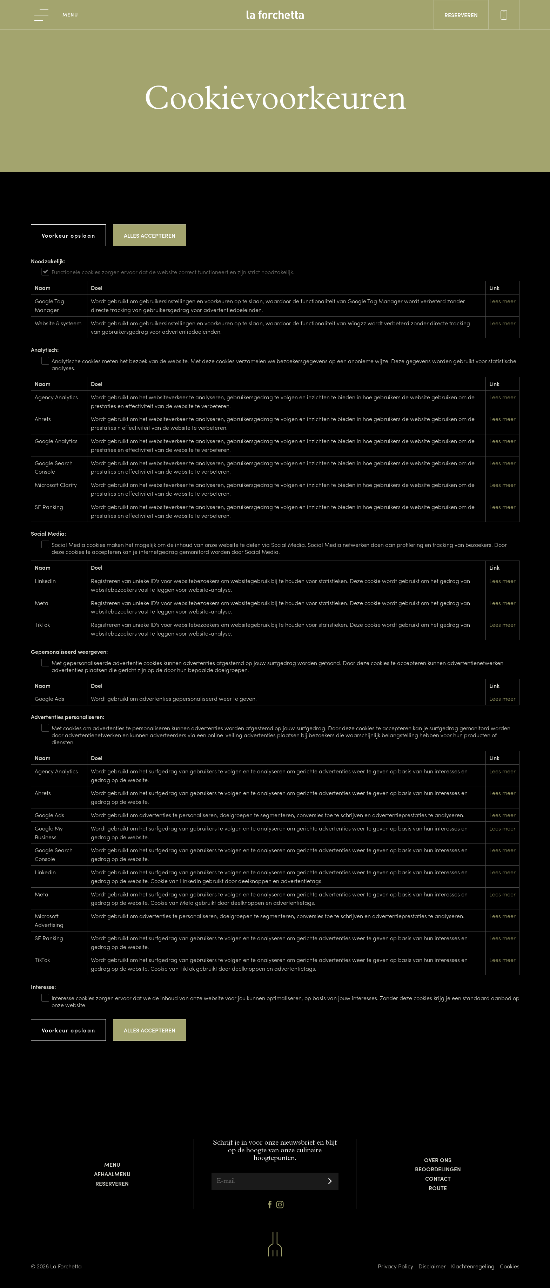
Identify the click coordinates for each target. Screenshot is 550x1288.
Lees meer (502, 301)
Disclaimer (432, 1266)
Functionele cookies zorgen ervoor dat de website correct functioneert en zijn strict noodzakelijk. (173, 272)
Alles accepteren (149, 235)
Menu (112, 1164)
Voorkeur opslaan (68, 235)
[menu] (56, 14)
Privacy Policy (395, 1266)
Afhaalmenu (112, 1174)
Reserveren (112, 1183)
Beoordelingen (438, 1169)
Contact (438, 1178)
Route (438, 1188)
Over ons (437, 1160)
